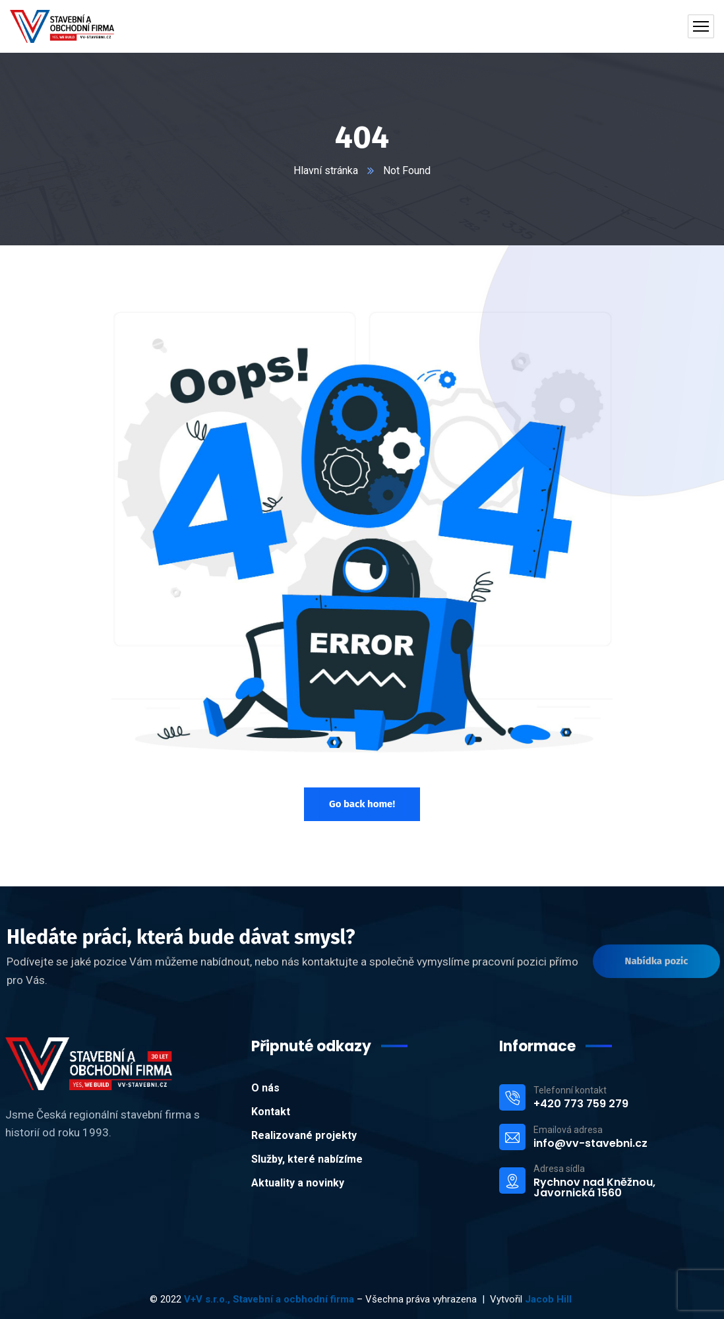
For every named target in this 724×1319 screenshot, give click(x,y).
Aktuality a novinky (297, 1183)
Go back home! (362, 804)
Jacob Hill (549, 1299)
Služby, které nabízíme (307, 1159)
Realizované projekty (304, 1135)
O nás (265, 1088)
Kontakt (270, 1111)
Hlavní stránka (325, 170)
